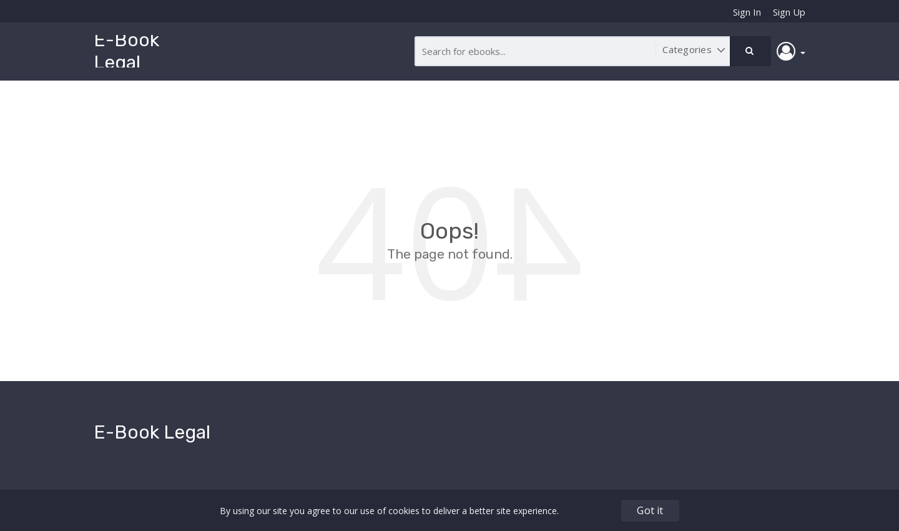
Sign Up (789, 12)
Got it (650, 510)
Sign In (747, 12)
